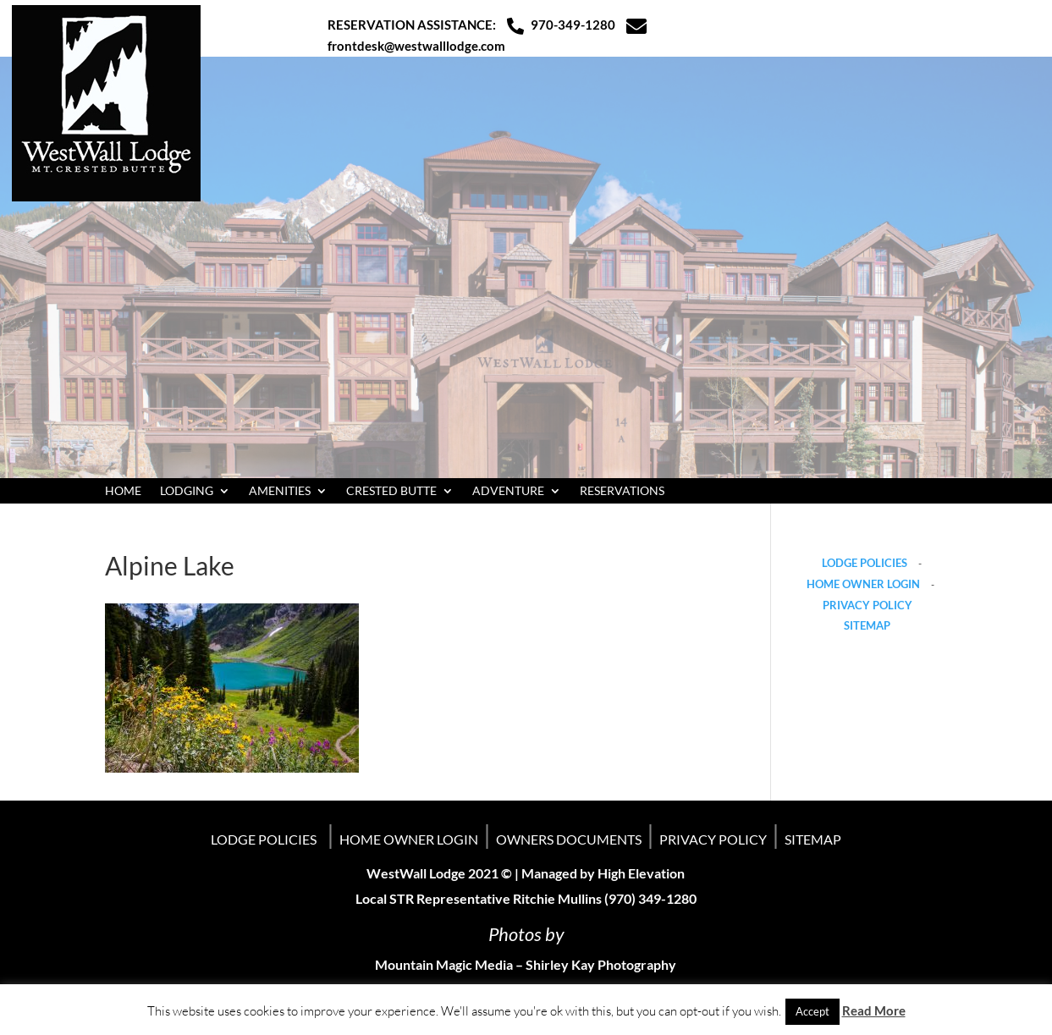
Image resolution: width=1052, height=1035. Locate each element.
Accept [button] (812, 1011)
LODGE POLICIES (864, 563)
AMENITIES (280, 491)
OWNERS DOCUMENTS (569, 839)
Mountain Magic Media (444, 964)
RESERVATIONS (622, 491)
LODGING (186, 491)
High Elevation (641, 873)
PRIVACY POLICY (867, 605)
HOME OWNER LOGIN (863, 584)
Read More (874, 1010)
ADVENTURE (508, 491)
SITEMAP (867, 625)
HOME (123, 491)
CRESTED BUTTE (391, 491)
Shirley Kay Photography (601, 964)
